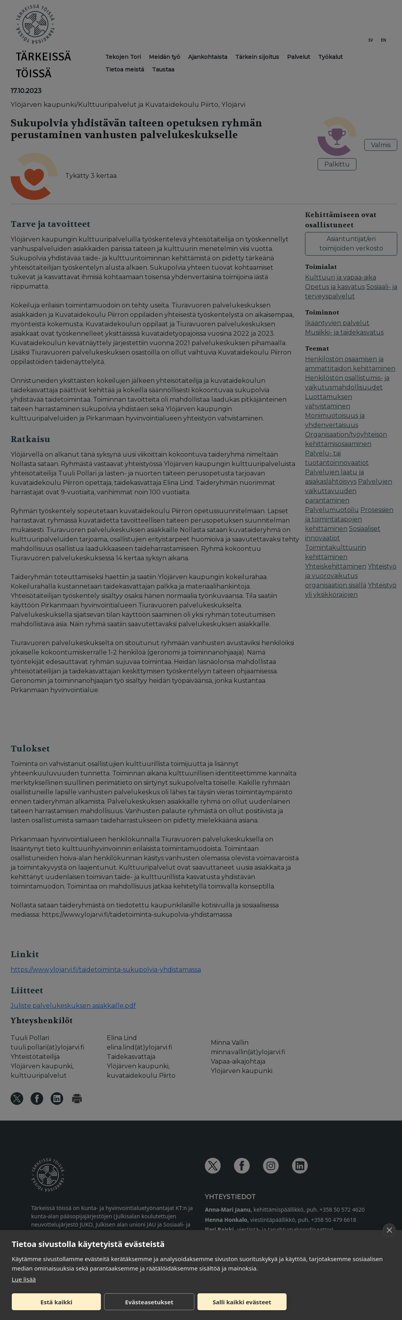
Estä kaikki (56, 1302)
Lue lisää (24, 1279)
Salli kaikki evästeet (242, 1302)
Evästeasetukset (149, 1302)
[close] (389, 1230)
